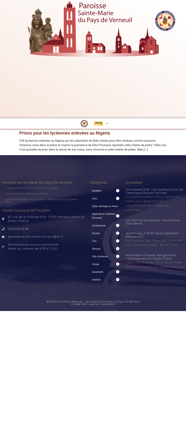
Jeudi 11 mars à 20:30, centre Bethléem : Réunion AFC (153, 235)
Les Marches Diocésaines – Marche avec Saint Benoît (153, 221)
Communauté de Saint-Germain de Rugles (32, 188)
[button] (105, 191)
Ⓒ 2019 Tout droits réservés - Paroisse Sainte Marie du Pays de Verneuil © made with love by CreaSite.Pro (93, 303)
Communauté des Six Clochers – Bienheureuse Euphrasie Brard (41, 200)
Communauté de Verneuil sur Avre (26, 193)
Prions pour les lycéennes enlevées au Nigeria (64, 133)
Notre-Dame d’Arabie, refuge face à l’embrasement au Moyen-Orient (151, 256)
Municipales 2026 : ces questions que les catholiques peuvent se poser (154, 191)
